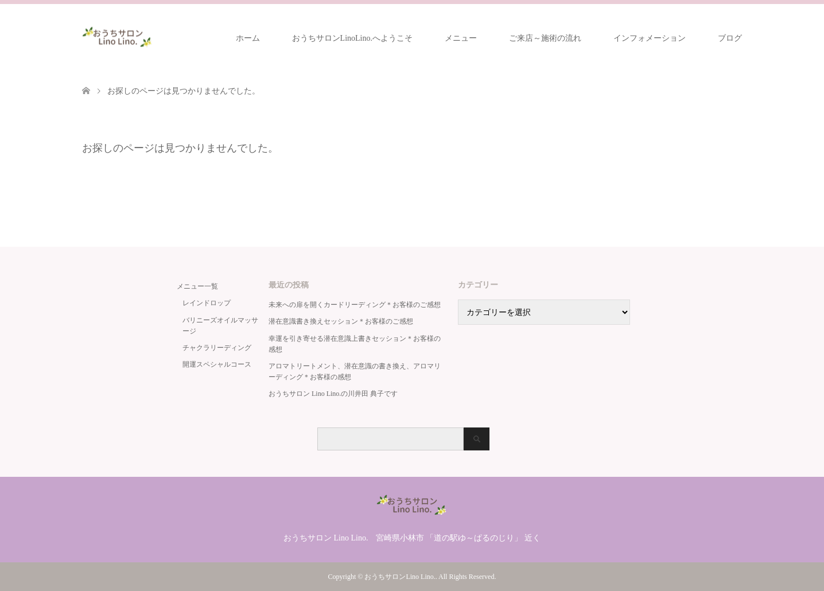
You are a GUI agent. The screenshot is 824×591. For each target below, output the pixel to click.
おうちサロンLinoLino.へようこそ (352, 38)
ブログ (730, 38)
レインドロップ (206, 303)
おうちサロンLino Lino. (399, 577)
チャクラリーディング (216, 348)
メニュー (461, 38)
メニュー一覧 (197, 286)
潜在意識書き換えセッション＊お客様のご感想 (341, 321)
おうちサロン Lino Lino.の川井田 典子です (333, 394)
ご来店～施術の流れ (545, 38)
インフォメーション (649, 38)
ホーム (248, 38)
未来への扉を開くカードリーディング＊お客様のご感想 (355, 305)
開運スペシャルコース (216, 364)
